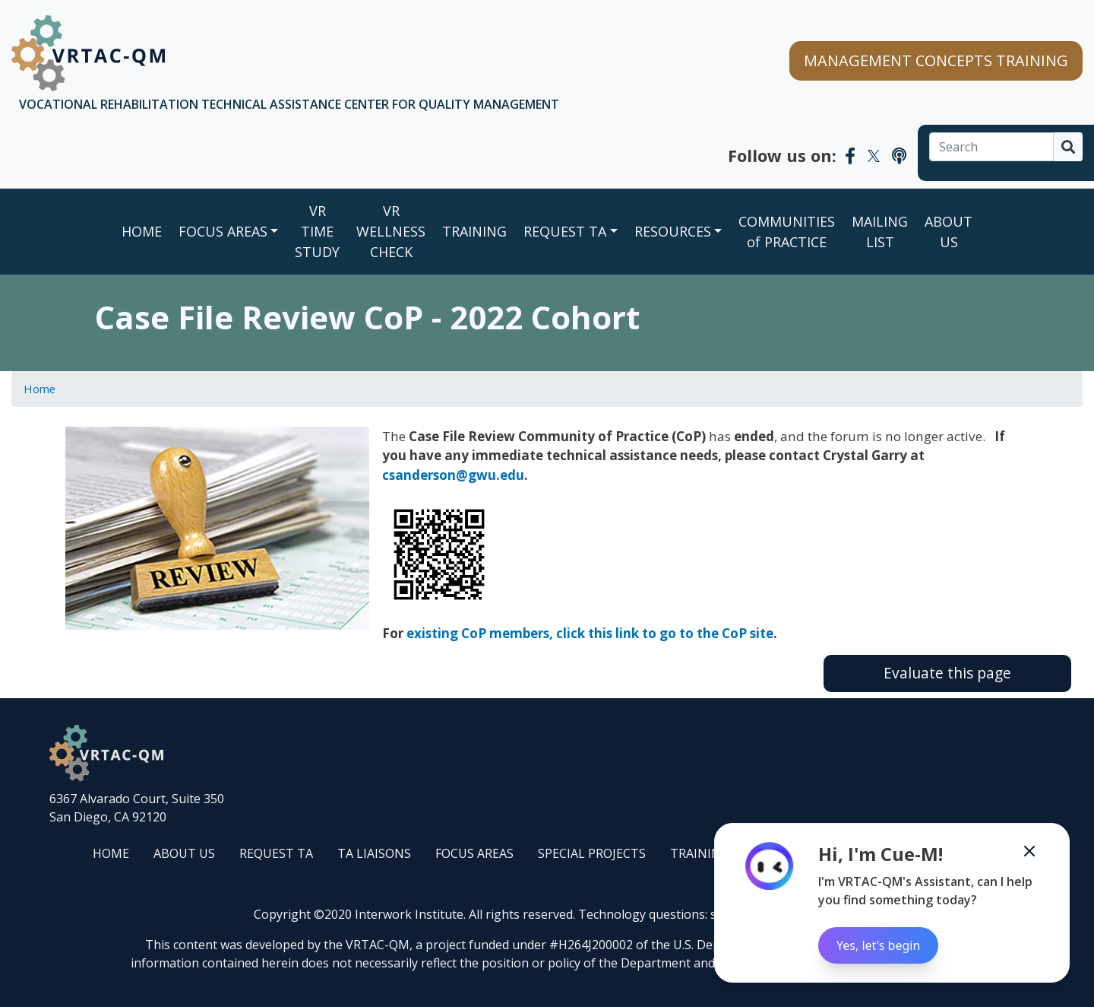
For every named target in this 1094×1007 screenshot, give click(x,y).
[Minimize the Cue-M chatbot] (1029, 851)
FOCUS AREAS (223, 231)
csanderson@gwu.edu (453, 475)
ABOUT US (948, 231)
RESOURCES (672, 231)
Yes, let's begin (878, 945)
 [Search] (1068, 147)
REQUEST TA (564, 231)
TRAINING (474, 231)
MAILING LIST (880, 231)
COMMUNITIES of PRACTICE (786, 231)
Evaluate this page (947, 672)
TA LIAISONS (374, 853)
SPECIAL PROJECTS (592, 853)
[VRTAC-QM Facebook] (850, 155)
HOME (111, 853)
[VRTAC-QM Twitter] (874, 155)
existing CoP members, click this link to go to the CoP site (589, 633)
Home (142, 231)
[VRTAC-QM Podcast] (899, 155)
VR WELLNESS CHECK (390, 231)
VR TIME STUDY (317, 231)
